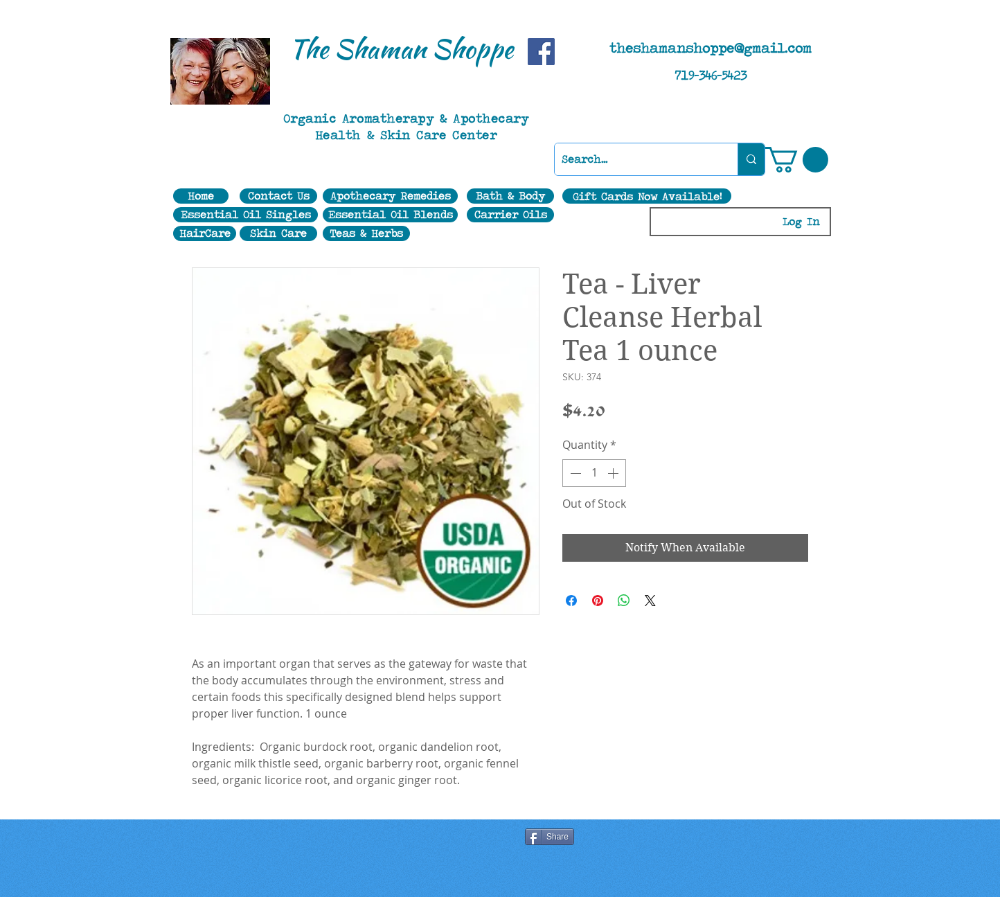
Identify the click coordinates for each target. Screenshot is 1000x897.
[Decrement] (574, 473)
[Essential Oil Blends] (390, 214)
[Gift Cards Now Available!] (646, 196)
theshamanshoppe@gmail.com (710, 48)
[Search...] (635, 159)
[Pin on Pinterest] (597, 600)
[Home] (201, 196)
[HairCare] (204, 233)
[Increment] (614, 473)
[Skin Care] (278, 233)
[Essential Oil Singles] (245, 214)
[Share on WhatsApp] (624, 600)
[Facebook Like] (367, 838)
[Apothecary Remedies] (390, 196)
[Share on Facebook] (571, 600)
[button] (796, 159)
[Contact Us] (278, 196)
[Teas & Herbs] (366, 233)
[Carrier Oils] (510, 214)
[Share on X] (650, 600)
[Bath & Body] (510, 196)
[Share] (549, 836)
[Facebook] (541, 51)
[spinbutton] (594, 473)
